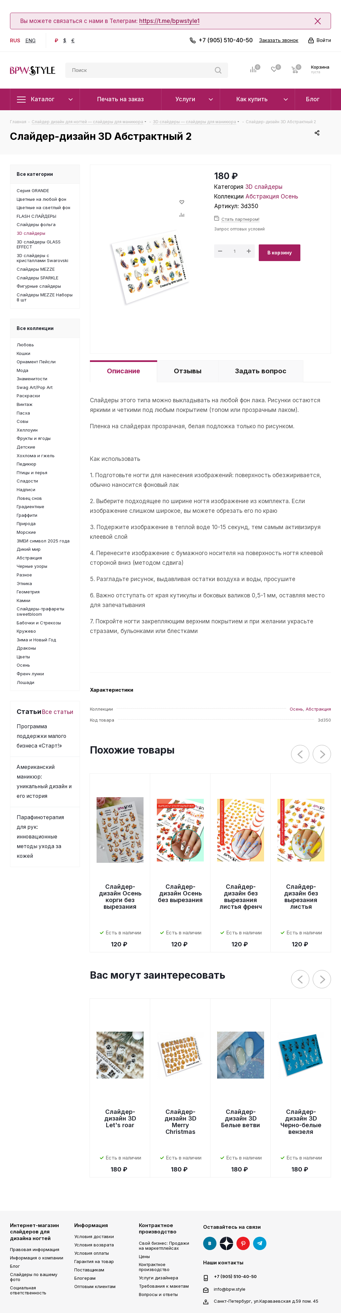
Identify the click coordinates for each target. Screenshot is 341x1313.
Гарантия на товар (94, 1261)
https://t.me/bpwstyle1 (169, 21)
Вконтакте (209, 1243)
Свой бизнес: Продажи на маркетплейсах (164, 1245)
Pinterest (243, 1243)
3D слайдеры (263, 186)
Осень (289, 196)
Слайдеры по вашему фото (33, 1277)
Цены (144, 1256)
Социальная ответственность (28, 1290)
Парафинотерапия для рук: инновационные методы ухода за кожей (40, 836)
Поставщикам (89, 1269)
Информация (91, 1225)
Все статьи (57, 712)
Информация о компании (36, 1257)
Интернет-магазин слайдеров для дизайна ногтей (34, 1231)
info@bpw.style (229, 1288)
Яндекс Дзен (226, 1243)
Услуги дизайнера (158, 1277)
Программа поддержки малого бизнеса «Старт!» (41, 736)
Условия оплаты (91, 1253)
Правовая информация (34, 1249)
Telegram (259, 1243)
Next (322, 754)
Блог (15, 1266)
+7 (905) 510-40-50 (225, 40)
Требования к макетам (164, 1286)
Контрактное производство (157, 1228)
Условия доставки (94, 1236)
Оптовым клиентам (95, 1286)
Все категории (35, 174)
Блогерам (85, 1278)
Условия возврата (94, 1244)
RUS (15, 40)
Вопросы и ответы (158, 1294)
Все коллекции (35, 328)
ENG (30, 40)
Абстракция (262, 196)
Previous (300, 754)
